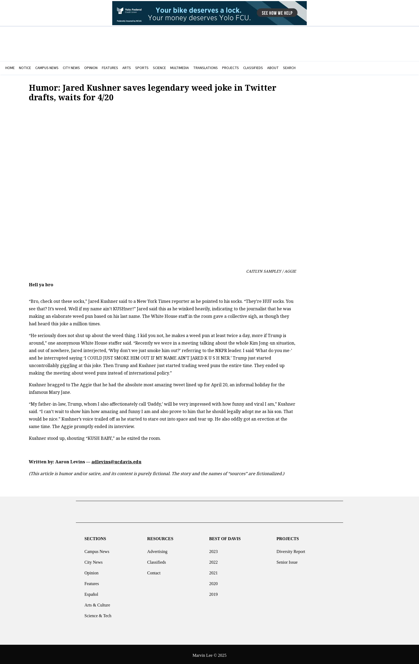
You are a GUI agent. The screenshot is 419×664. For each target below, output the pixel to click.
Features (91, 581)
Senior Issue (287, 560)
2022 (213, 560)
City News (93, 560)
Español (91, 592)
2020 (213, 581)
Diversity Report (291, 549)
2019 (213, 592)
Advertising (157, 549)
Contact (154, 570)
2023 (213, 549)
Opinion (91, 570)
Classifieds (156, 560)
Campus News (96, 549)
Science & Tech (97, 613)
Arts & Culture (97, 603)
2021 (213, 570)
